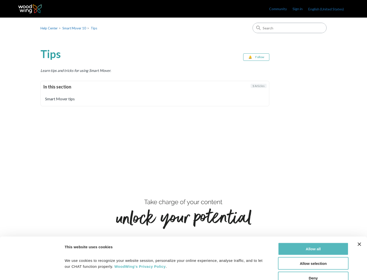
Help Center (49, 28)
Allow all (313, 219)
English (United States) (326, 9)
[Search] (289, 28)
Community (278, 9)
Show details (258, 270)
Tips (94, 28)
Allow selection (313, 234)
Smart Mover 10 (74, 28)
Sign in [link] (298, 9)
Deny (313, 248)
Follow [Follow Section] (259, 57)
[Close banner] (359, 214)
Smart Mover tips (60, 98)
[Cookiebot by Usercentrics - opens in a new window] (32, 270)
